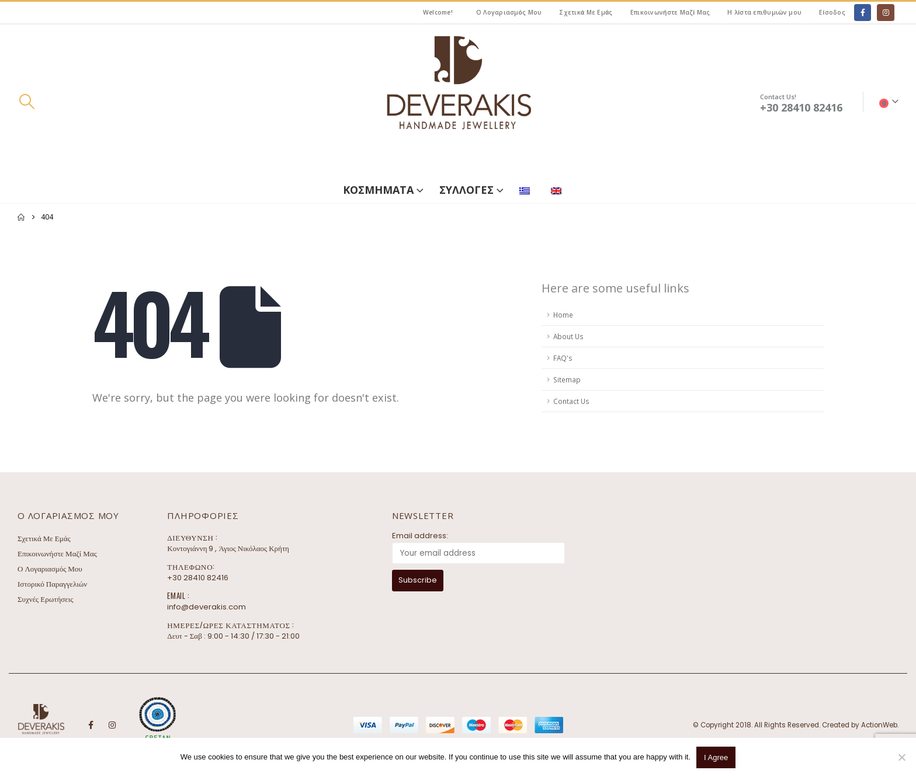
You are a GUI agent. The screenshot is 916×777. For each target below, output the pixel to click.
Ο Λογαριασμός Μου (509, 12)
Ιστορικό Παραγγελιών (52, 584)
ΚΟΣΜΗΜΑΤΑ (378, 190)
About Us (568, 336)
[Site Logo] (458, 102)
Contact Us (571, 401)
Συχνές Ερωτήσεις (45, 599)
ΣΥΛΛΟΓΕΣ (466, 190)
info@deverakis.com (206, 606)
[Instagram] (885, 12)
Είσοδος (832, 12)
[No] (901, 757)
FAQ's (562, 358)
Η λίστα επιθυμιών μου (764, 12)
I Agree (716, 757)
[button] (27, 101)
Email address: (420, 535)
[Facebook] (862, 12)
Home (563, 314)
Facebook (90, 725)
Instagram (112, 725)
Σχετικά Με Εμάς (585, 12)
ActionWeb (879, 725)
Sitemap (567, 379)
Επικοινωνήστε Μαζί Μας (670, 12)
